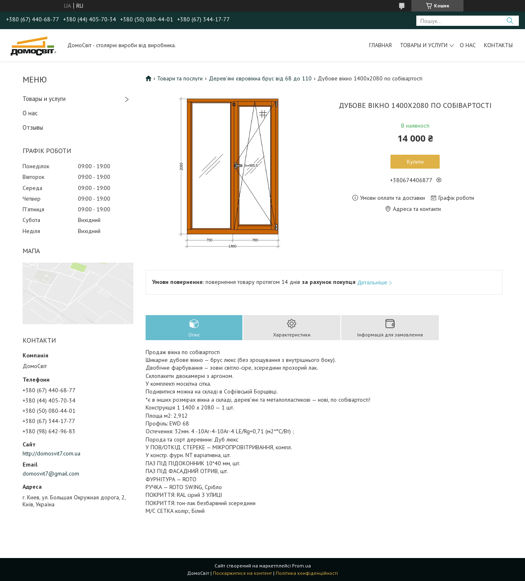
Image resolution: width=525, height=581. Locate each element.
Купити (415, 161)
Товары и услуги (423, 45)
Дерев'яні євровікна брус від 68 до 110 (260, 78)
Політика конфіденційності (307, 573)
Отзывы (33, 127)
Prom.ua (301, 566)
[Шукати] (509, 21)
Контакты (498, 45)
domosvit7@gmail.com (51, 473)
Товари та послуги (180, 78)
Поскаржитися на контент (242, 573)
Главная (380, 45)
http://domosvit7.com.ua (51, 453)
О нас (468, 45)
